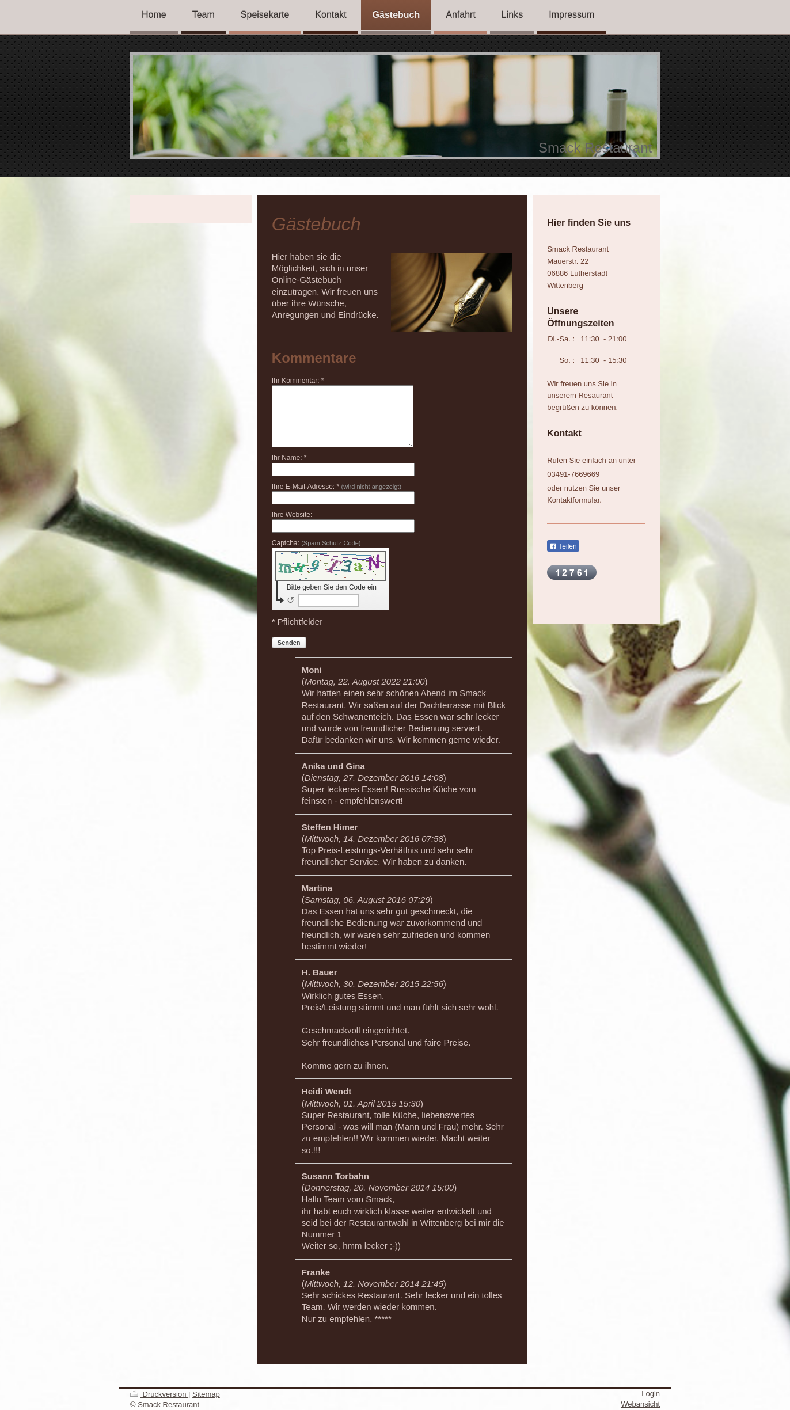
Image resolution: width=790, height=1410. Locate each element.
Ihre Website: (292, 515)
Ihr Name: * (289, 458)
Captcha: (316, 543)
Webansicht (640, 1404)
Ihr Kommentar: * (298, 381)
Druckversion (159, 1394)
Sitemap (206, 1394)
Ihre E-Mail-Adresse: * (336, 486)
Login (650, 1393)
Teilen (562, 546)
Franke (316, 1272)
